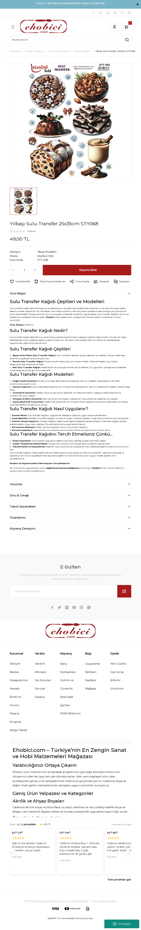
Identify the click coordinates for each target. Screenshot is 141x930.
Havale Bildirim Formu (15, 706)
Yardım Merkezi (41, 676)
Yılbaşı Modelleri (47, 252)
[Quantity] (24, 270)
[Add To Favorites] (20, 282)
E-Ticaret (62, 927)
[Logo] (43, 27)
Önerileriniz (18, 526)
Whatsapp (122, 924)
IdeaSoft (52, 927)
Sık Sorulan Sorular (43, 693)
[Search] (70, 40)
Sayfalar (91, 689)
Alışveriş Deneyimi (22, 537)
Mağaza (91, 697)
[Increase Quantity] (34, 270)
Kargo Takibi (19, 739)
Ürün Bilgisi (18, 302)
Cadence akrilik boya (27, 816)
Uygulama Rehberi (93, 676)
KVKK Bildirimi (70, 722)
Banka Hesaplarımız (19, 685)
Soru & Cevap (19, 504)
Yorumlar (16, 492)
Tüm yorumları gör (119, 888)
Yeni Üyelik (118, 672)
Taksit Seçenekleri (23, 515)
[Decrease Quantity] (13, 270)
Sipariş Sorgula (15, 727)
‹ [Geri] (13, 861)
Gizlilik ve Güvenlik (67, 693)
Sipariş (40, 706)
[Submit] (124, 600)
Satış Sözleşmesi (68, 676)
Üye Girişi (117, 680)
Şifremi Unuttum (117, 693)
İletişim (15, 672)
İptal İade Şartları (67, 710)
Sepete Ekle (88, 270)
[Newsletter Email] (70, 600)
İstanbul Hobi (46, 256)
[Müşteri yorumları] (70, 861)
